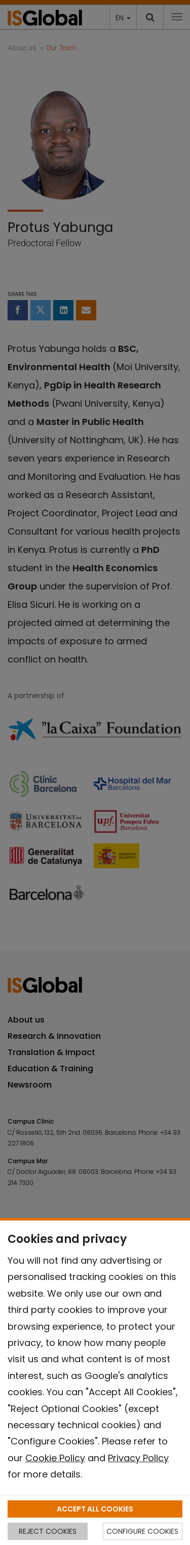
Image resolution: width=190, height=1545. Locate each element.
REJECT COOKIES (48, 1531)
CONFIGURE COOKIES (142, 1531)
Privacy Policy (138, 1458)
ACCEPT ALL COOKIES (95, 1509)
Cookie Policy (55, 1458)
